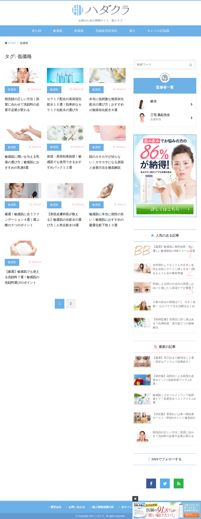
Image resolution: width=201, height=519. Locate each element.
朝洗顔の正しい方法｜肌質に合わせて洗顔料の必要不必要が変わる (22, 104)
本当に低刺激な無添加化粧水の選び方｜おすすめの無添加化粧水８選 (106, 104)
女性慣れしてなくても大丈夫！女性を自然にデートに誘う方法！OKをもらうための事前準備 (174, 269)
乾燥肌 (79, 30)
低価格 (24, 43)
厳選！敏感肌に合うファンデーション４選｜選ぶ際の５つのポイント (22, 220)
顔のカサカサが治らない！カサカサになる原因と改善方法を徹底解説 (106, 162)
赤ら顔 (36, 30)
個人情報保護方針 (103, 507)
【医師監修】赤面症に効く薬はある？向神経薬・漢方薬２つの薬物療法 (173, 323)
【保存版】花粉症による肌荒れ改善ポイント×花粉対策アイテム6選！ (173, 379)
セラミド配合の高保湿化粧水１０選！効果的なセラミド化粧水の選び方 (64, 104)
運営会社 (55, 507)
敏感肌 (57, 30)
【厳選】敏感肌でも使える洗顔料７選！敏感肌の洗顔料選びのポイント (22, 277)
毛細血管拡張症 (106, 30)
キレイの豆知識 (158, 30)
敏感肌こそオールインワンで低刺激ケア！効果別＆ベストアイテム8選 (174, 398)
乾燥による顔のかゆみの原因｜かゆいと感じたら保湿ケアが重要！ (173, 285)
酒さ (132, 30)
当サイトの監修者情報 (135, 507)
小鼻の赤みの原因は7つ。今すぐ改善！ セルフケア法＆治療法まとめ (174, 304)
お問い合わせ (76, 507)
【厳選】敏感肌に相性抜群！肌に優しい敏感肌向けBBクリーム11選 (174, 248)
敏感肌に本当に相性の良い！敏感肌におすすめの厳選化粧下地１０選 (106, 220)
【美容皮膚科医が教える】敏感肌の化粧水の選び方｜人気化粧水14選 (64, 220)
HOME (12, 43)
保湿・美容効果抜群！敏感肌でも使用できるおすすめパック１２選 (64, 162)
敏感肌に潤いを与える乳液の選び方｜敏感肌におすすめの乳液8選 (22, 162)
